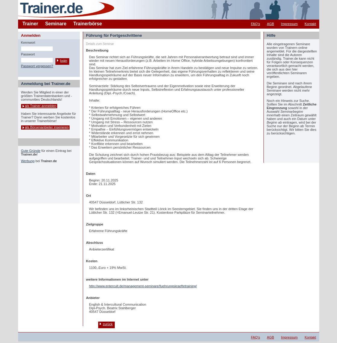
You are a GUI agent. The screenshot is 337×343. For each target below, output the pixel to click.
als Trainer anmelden (40, 106)
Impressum (289, 24)
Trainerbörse (87, 23)
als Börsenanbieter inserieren (47, 127)
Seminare (56, 23)
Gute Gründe (31, 151)
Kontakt (310, 24)
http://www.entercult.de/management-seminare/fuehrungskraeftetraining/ (143, 286)
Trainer (30, 23)
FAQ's (255, 24)
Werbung (28, 161)
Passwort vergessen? (37, 66)
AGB (270, 24)
